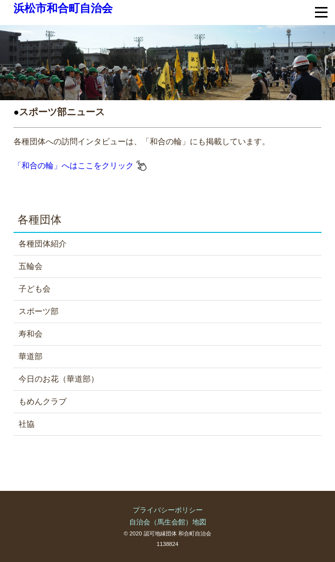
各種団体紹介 (43, 243)
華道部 (31, 356)
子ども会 (35, 289)
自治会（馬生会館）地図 (167, 522)
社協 (27, 424)
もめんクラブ (43, 401)
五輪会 (31, 266)
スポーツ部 (39, 311)
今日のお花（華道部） (59, 379)
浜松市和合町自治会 (63, 8)
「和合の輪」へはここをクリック (80, 165)
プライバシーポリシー (168, 510)
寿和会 (31, 334)
